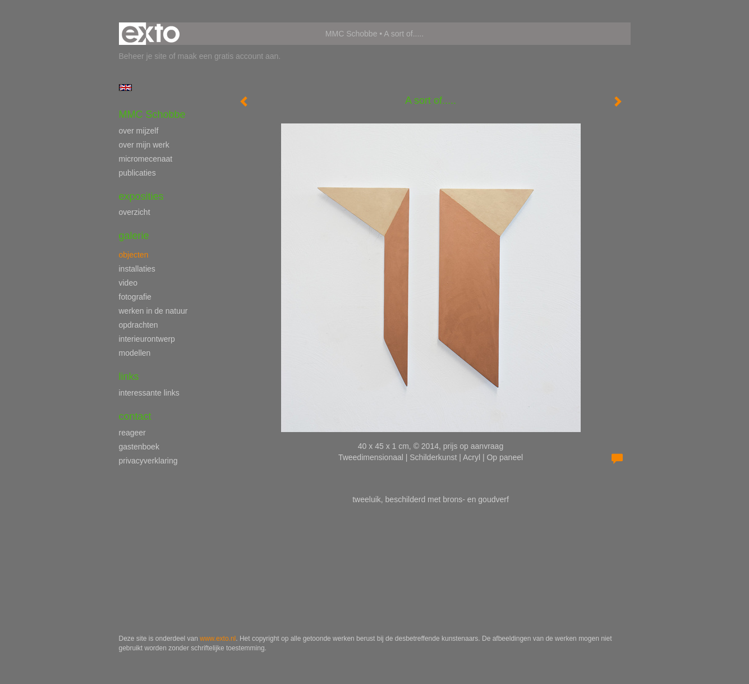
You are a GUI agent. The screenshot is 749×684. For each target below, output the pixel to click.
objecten (134, 254)
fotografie (135, 296)
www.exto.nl (218, 638)
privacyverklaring (148, 460)
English (125, 87)
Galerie (134, 235)
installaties (137, 268)
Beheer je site (143, 56)
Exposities (141, 196)
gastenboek (139, 446)
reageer (132, 432)
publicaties (137, 172)
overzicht (134, 212)
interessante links (149, 392)
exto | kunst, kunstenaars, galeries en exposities (150, 33)
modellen (135, 352)
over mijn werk (144, 144)
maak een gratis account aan (228, 56)
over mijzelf (139, 130)
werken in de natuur (153, 310)
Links (129, 376)
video (128, 282)
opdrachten (138, 324)
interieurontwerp (147, 338)
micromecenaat (146, 158)
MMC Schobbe (351, 33)
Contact (135, 416)
